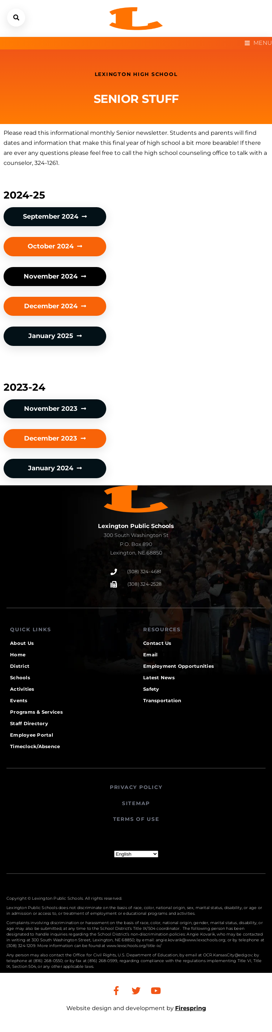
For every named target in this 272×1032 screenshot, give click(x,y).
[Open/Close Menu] (258, 43)
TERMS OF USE (136, 819)
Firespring (190, 1008)
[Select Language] (136, 854)
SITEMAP (136, 803)
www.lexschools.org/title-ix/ (134, 945)
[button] (16, 18)
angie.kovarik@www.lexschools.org (190, 939)
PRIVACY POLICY (136, 787)
